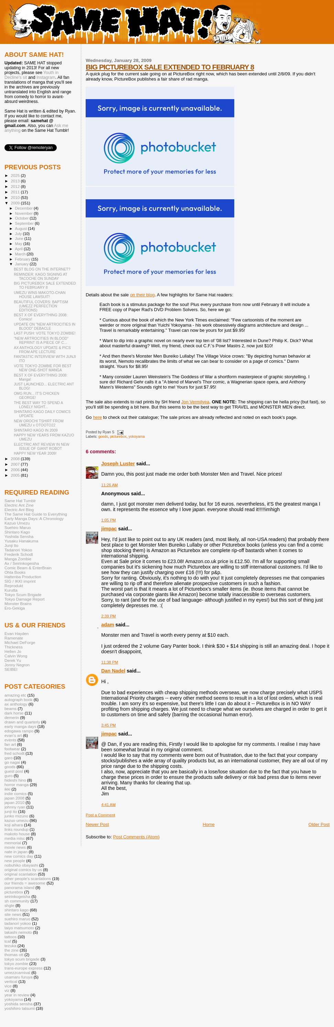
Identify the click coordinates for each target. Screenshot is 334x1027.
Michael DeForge (19, 642)
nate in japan (16, 851)
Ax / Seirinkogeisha (21, 563)
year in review (16, 995)
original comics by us (23, 869)
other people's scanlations (27, 878)
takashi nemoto (18, 932)
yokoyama (136, 436)
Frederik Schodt (18, 554)
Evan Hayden (16, 633)
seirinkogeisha (17, 896)
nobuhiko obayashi (21, 865)
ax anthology (15, 704)
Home (209, 824)
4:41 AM (108, 805)
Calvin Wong (15, 656)
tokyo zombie (16, 963)
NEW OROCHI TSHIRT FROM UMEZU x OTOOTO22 (39, 423)
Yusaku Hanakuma (21, 541)
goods (103, 436)
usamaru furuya (18, 977)
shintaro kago (16, 910)
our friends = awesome (24, 883)
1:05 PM (108, 520)
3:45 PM (108, 725)
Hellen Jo (12, 651)
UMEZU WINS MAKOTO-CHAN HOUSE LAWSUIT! (39, 294)
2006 (16, 469)
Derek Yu (12, 660)
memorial (12, 842)
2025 (16, 175)
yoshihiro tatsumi (19, 1008)
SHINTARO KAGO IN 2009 (35, 430)
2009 (16, 203)
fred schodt (14, 753)
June (19, 238)
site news (12, 914)
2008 (16, 458)
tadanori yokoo (17, 923)
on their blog (142, 294)
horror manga (16, 784)
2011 (16, 192)
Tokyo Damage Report (24, 599)
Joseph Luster (118, 463)
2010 (16, 197)
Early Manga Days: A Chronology (34, 518)
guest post (13, 771)
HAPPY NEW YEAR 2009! (35, 453)
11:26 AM (109, 485)
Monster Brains (18, 603)
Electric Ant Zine (19, 505)
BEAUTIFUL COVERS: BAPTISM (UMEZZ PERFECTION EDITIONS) (41, 306)
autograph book (18, 699)
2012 (16, 186)
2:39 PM (108, 616)
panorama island (19, 887)
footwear (12, 749)
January (22, 264)
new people (14, 860)
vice (8, 986)
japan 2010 (14, 802)
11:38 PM (109, 662)
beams (10, 708)
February (23, 259)
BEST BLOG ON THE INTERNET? (42, 269)
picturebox (118, 436)
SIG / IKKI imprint (20, 581)
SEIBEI (11, 669)
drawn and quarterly (22, 722)
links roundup (16, 829)
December (24, 208)
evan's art (13, 735)
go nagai (12, 762)
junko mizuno (16, 816)
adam (107, 624)
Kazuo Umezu (17, 523)
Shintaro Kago (17, 532)
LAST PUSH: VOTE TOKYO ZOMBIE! (44, 333)
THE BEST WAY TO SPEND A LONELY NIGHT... (38, 405)
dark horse (13, 713)
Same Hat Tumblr (20, 500)
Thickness (13, 647)
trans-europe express (23, 968)
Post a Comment (100, 815)
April (19, 249)
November (24, 213)
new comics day (18, 856)
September (25, 223)
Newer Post (97, 824)
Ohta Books (14, 572)
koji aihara (13, 825)
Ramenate (13, 638)
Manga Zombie (17, 559)
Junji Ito (11, 545)
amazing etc (15, 695)
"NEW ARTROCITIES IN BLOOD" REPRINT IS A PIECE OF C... (41, 340)
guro (8, 775)
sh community (16, 901)
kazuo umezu (16, 820)
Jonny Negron (17, 665)
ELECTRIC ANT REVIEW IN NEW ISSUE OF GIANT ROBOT (41, 446)
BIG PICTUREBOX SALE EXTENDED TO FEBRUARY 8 (170, 67)
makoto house (17, 834)
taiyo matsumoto (19, 927)
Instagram (45, 77)
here (97, 417)
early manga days (20, 726)
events (10, 740)
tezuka (10, 945)
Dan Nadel (113, 671)
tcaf (7, 941)
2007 (16, 464)
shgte (9, 905)
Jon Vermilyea (195, 401)
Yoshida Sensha (18, 536)
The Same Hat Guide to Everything (35, 514)
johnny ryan (14, 807)
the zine (11, 950)
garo (8, 757)
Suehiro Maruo (17, 527)
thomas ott (13, 954)
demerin (11, 717)
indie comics (15, 793)
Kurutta (11, 590)
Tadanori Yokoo (18, 550)
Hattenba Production (22, 576)
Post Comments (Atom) (136, 836)
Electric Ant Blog (19, 509)
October (22, 218)
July (19, 234)
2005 (16, 475)
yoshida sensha (18, 1004)
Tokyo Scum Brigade (22, 594)
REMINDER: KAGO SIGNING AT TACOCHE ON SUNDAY (40, 276)
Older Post (319, 824)
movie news (15, 847)
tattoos (10, 936)
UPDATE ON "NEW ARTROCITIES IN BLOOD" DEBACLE (44, 326)
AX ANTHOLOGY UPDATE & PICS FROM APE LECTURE (42, 350)
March (21, 254)
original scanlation (20, 874)
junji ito (10, 811)
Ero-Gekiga (14, 608)
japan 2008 (14, 798)
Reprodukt (13, 585)
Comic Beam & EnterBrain (28, 567)
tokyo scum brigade (22, 959)
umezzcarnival (17, 972)
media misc (14, 838)
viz (6, 990)
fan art (10, 744)
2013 (16, 181)
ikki (7, 789)
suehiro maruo (17, 919)
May (19, 244)
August (21, 228)
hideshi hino (15, 780)
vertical (10, 981)
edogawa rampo (18, 731)
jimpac (109, 528)
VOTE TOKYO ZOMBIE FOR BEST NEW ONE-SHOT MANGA (43, 368)
